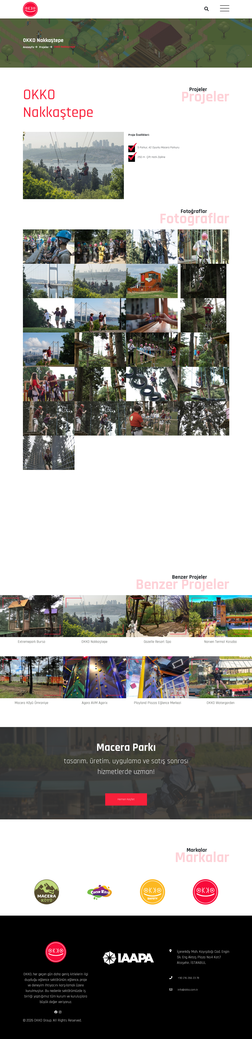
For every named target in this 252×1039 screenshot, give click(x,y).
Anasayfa (28, 47)
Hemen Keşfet (126, 799)
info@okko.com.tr (188, 990)
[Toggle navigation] (224, 8)
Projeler (44, 47)
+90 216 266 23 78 (188, 978)
